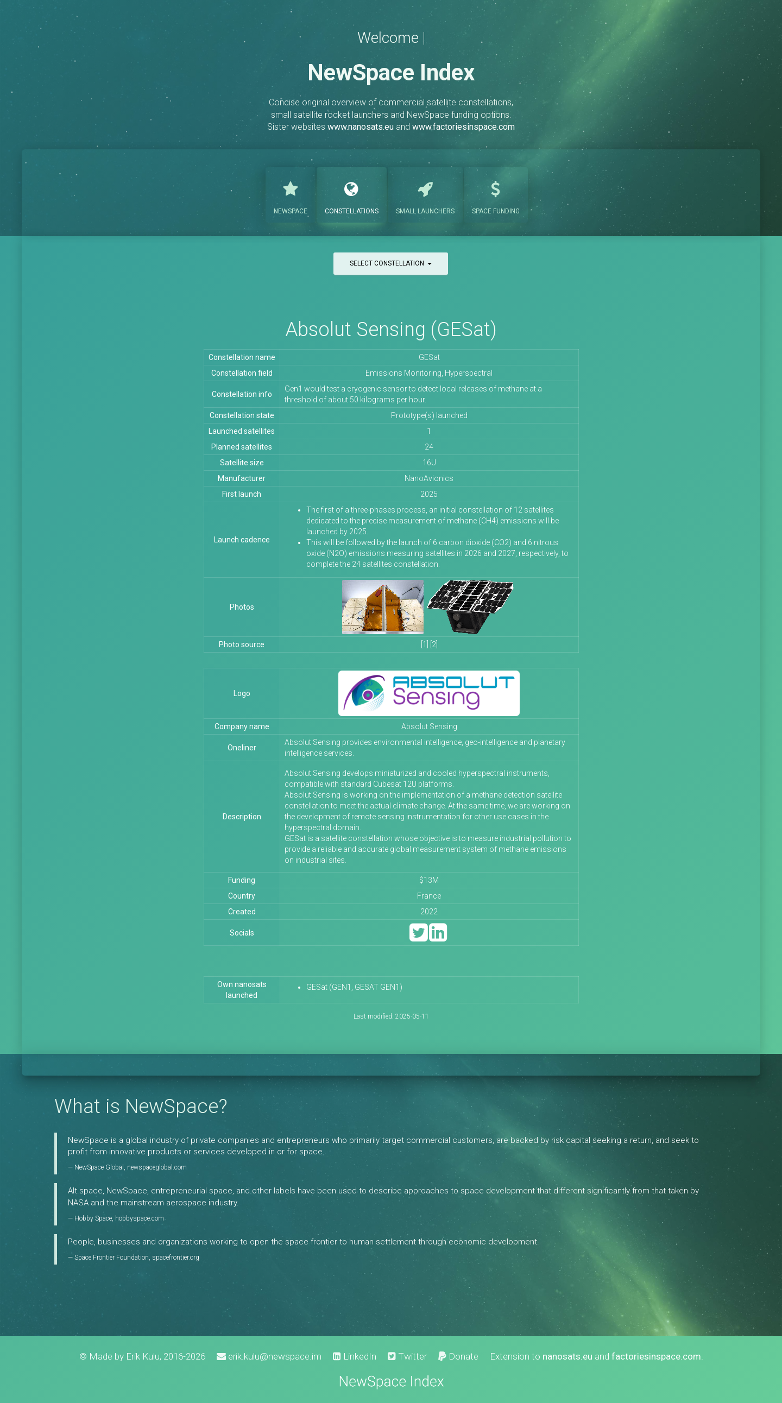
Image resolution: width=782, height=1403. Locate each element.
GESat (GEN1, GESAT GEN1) (354, 987)
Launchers (425, 194)
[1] (424, 644)
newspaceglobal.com (157, 1167)
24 (429, 447)
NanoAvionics (429, 478)
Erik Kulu (143, 1356)
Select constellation (391, 263)
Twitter (407, 1356)
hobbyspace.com (139, 1218)
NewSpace (290, 194)
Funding (496, 194)
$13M (429, 880)
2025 (429, 494)
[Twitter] (418, 937)
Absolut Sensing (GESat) (391, 329)
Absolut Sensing (429, 726)
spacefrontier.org (175, 1257)
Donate (458, 1356)
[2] (434, 644)
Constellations (352, 194)
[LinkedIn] (438, 937)
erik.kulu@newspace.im (269, 1356)
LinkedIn (354, 1356)
